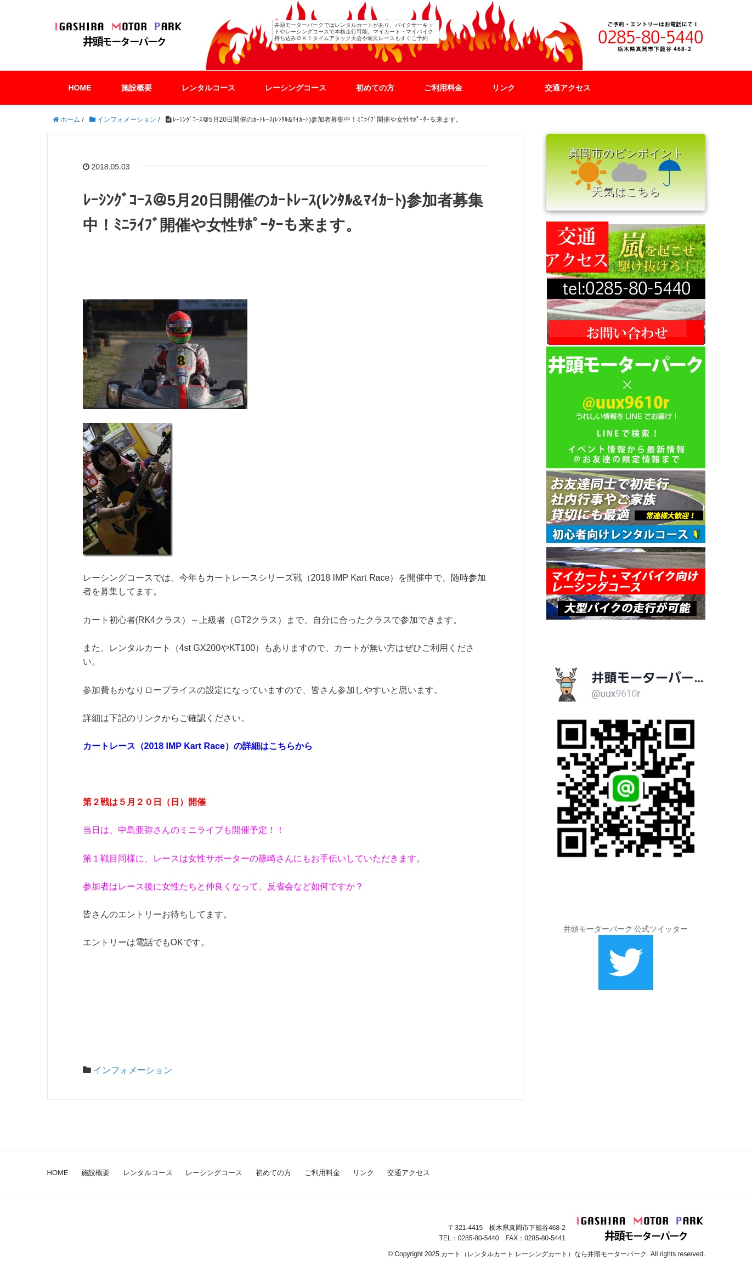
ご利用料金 (443, 87)
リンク (503, 87)
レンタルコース (208, 87)
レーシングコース (295, 87)
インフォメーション (132, 1070)
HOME (80, 87)
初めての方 (375, 87)
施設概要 (136, 87)
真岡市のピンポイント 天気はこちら (625, 172)
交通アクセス (568, 87)
